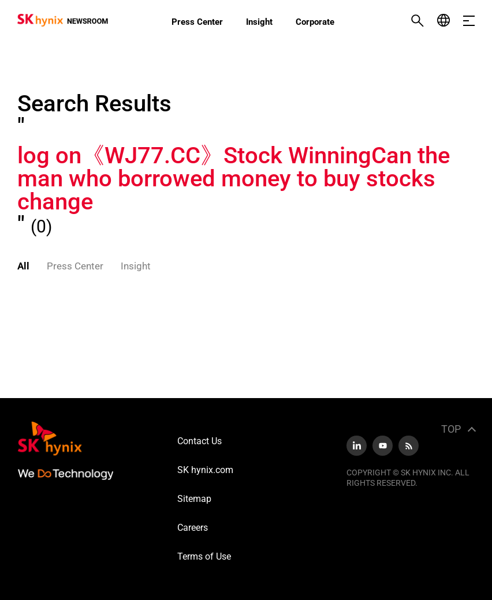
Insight (259, 22)
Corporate (315, 22)
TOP (451, 429)
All (23, 266)
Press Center (197, 22)
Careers (192, 527)
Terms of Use (204, 556)
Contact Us (199, 441)
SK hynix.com (205, 469)
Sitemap (194, 498)
